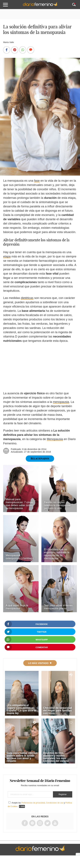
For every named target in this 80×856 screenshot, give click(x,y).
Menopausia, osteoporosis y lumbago (19, 557)
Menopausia (55, 439)
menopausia (61, 402)
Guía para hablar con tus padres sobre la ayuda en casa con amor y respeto (22, 757)
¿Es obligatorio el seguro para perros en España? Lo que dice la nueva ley (21, 709)
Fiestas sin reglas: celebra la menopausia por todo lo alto (57, 505)
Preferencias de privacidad (33, 803)
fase (37, 180)
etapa (7, 256)
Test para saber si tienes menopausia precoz (58, 607)
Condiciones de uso (54, 803)
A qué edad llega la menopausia (17, 607)
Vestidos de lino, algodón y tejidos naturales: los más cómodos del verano (56, 757)
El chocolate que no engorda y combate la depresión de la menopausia (56, 554)
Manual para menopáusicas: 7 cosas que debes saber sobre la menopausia (19, 504)
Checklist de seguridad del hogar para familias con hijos (57, 710)
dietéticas (27, 298)
